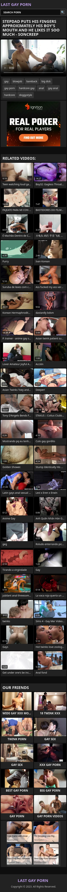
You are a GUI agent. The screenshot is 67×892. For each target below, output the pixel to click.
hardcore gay (26, 88)
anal (41, 88)
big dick (46, 81)
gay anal (53, 88)
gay (6, 81)
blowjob (17, 81)
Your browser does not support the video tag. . (33, 58)
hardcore (9, 95)
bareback (31, 81)
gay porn (9, 88)
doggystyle (25, 95)
